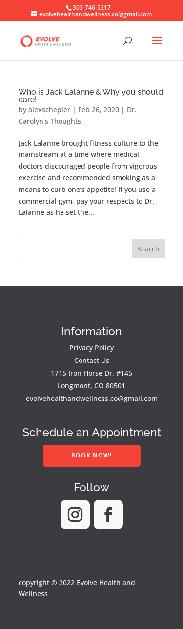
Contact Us (91, 360)
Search (148, 248)
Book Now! (91, 455)
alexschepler (49, 109)
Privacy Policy (91, 347)
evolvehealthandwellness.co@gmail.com (92, 398)
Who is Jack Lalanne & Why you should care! (91, 95)
